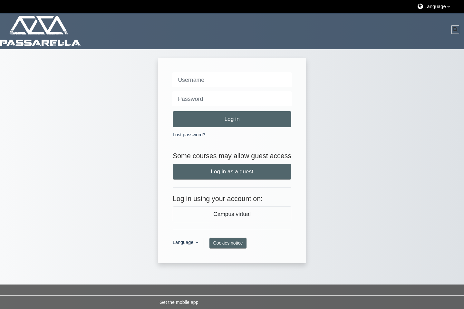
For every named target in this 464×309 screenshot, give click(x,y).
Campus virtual (231, 214)
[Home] (40, 31)
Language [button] (184, 242)
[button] (437, 6)
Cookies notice (228, 243)
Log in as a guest (232, 171)
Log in (231, 119)
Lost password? (189, 134)
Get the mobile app (179, 302)
